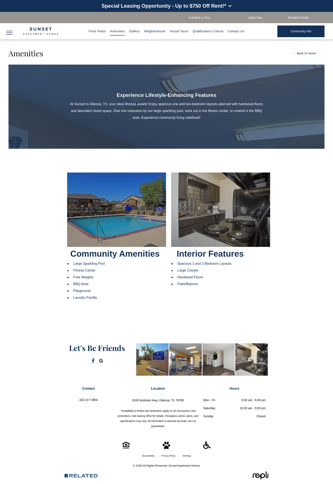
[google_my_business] (100, 361)
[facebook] (93, 361)
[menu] (9, 32)
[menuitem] (97, 31)
